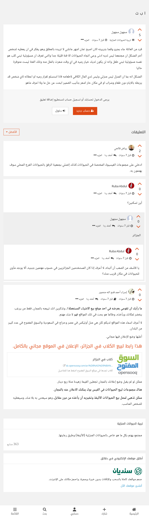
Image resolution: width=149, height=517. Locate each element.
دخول (60, 110)
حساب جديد (85, 110)
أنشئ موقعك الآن (131, 490)
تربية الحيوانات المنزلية (121, 40)
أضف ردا (110, 155)
